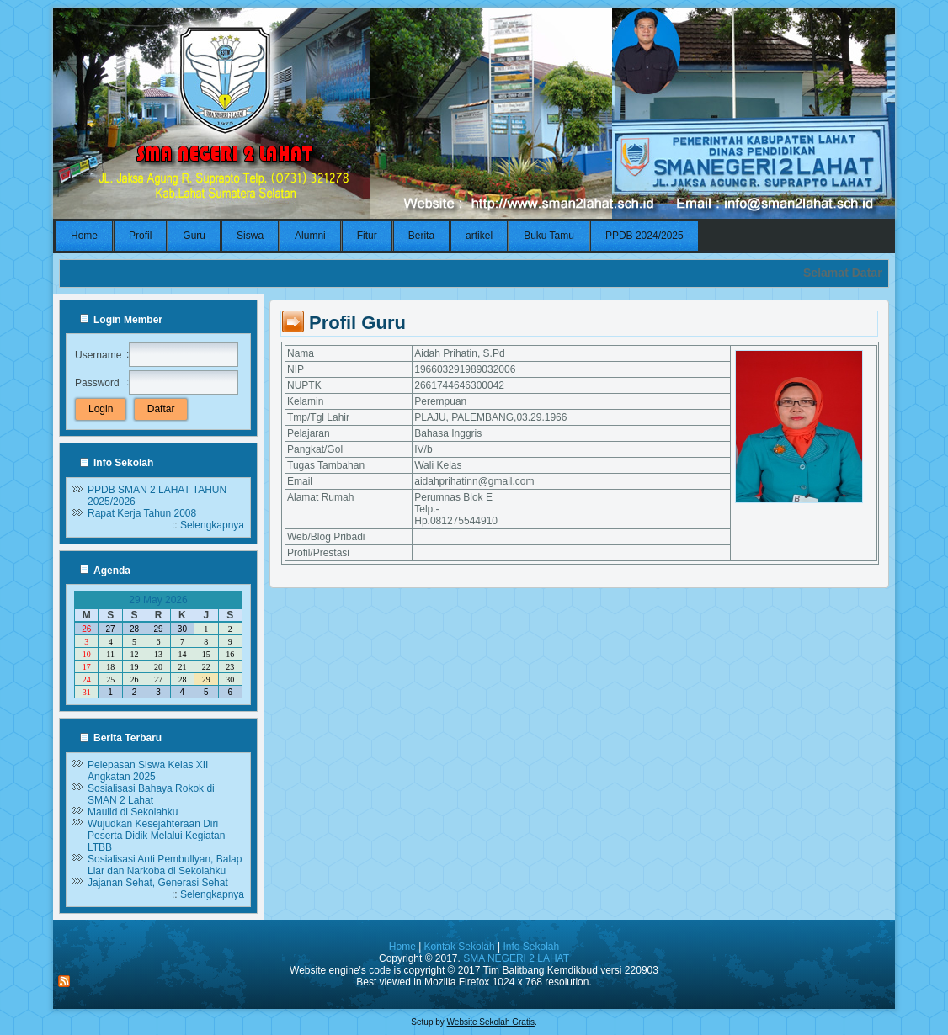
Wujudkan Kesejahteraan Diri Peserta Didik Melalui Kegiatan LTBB (156, 835)
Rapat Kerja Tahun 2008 (142, 513)
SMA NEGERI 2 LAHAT (516, 958)
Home (402, 947)
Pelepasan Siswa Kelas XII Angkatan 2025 (148, 771)
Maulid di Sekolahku (133, 812)
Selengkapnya (212, 525)
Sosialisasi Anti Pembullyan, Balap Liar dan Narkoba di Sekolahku (165, 865)
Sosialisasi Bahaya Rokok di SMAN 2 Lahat (151, 794)
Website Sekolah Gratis (491, 1022)
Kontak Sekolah (459, 947)
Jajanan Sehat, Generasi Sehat (158, 883)
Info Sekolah (531, 947)
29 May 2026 (158, 600)
